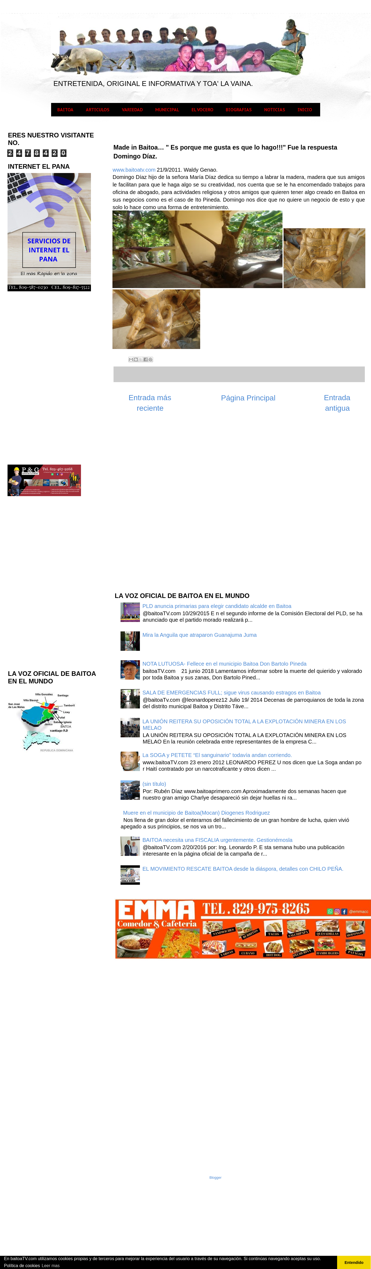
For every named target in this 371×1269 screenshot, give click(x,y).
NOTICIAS (274, 109)
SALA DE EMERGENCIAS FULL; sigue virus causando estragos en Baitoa (232, 693)
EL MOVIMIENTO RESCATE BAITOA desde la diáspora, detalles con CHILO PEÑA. (243, 869)
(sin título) (154, 784)
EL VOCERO (202, 109)
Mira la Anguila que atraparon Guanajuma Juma (200, 635)
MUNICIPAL (167, 109)
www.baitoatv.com (134, 170)
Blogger (216, 1177)
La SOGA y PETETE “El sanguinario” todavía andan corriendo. (217, 755)
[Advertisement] (154, 501)
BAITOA (65, 109)
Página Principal (248, 398)
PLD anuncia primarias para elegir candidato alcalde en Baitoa (217, 606)
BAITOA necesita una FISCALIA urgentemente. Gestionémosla (218, 840)
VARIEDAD (132, 109)
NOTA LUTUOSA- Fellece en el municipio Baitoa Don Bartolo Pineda (225, 664)
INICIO (305, 109)
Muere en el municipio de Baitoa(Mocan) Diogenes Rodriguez (196, 813)
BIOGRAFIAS (239, 109)
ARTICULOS (97, 109)
